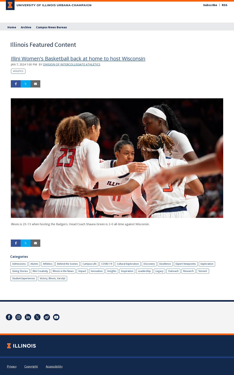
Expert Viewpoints (186, 263)
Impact (82, 271)
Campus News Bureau (51, 27)
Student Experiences (23, 278)
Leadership (144, 271)
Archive (26, 27)
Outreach (173, 271)
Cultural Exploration (128, 263)
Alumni (34, 263)
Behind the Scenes (67, 263)
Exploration (207, 263)
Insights (111, 271)
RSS (224, 5)
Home (11, 27)
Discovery (149, 263)
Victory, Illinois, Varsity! (52, 278)
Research (188, 271)
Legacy (159, 271)
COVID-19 (106, 263)
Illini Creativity (40, 271)
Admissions (19, 263)
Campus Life (90, 263)
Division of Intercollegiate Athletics (71, 64)
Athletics (18, 71)
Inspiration (127, 271)
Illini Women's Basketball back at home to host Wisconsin (78, 58)
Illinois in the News (63, 271)
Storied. (202, 271)
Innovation (97, 271)
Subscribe (210, 5)
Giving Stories (20, 271)
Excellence (165, 263)
